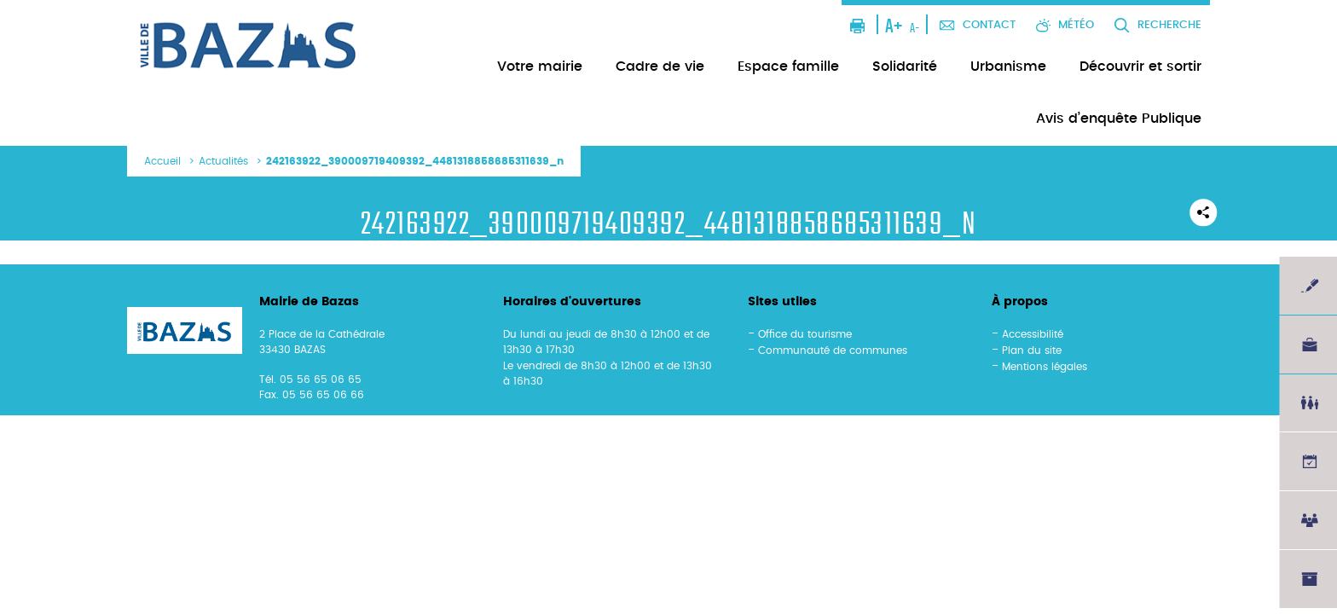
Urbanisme (1008, 66)
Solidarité (904, 66)
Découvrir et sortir (1140, 66)
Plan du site (1032, 350)
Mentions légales (1044, 367)
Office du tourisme (805, 334)
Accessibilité (1032, 334)
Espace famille (788, 66)
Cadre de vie (660, 66)
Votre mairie (539, 66)
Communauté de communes (832, 350)
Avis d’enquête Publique (1118, 118)
